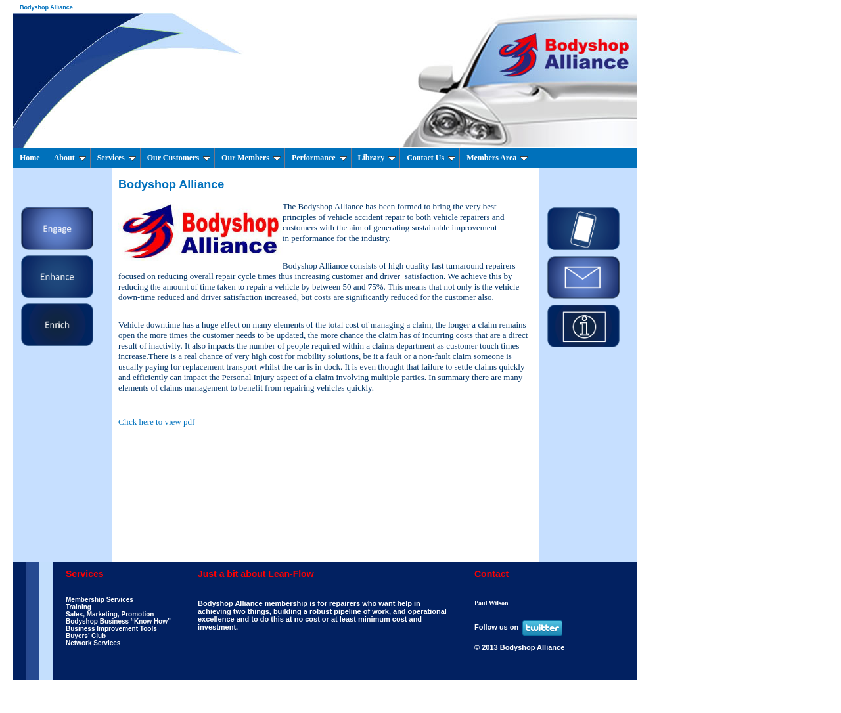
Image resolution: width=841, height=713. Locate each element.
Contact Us (431, 157)
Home (30, 157)
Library (377, 157)
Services (116, 157)
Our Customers (178, 157)
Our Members (251, 157)
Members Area (497, 157)
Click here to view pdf (156, 422)
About (70, 157)
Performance (319, 157)
